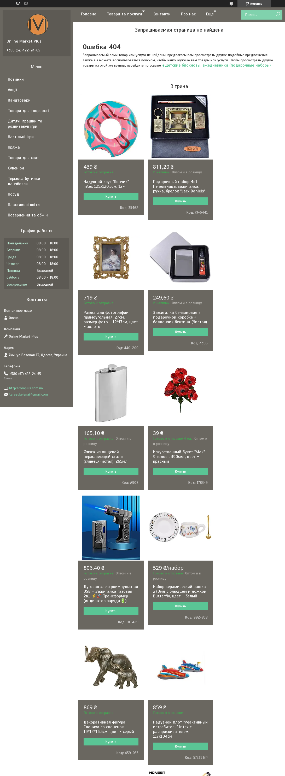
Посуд (13, 194)
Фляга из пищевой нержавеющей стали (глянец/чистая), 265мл (174, 326)
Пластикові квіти (24, 204)
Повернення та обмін (28, 215)
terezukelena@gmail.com (28, 394)
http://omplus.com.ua (26, 388)
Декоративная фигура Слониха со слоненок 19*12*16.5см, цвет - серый (246, 457)
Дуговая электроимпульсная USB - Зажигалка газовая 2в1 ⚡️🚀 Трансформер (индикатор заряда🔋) (109, 465)
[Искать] (277, 14)
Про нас (188, 14)
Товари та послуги (124, 14)
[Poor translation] (19, 700)
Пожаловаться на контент (133, 669)
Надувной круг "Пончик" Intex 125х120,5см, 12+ (106, 184)
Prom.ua (165, 665)
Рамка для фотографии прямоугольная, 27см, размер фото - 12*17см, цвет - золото (243, 188)
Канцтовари (19, 100)
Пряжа (14, 147)
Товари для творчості (28, 110)
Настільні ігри (21, 136)
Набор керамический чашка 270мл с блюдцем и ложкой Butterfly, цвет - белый (178, 461)
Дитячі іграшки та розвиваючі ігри (25, 124)
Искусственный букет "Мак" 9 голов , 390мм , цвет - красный (246, 326)
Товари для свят (23, 157)
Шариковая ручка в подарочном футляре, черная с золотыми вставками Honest (241, 607)
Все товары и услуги (177, 651)
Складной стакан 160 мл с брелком (177, 602)
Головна (88, 14)
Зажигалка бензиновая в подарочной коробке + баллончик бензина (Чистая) (110, 322)
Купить (110, 196)
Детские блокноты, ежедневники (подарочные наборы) (218, 65)
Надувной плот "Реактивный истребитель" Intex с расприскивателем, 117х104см (109, 603)
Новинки (16, 79)
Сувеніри (16, 168)
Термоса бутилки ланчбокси (24, 181)
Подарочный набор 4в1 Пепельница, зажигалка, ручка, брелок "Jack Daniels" (178, 186)
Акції (12, 89)
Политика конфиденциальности (177, 669)
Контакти (162, 14)
